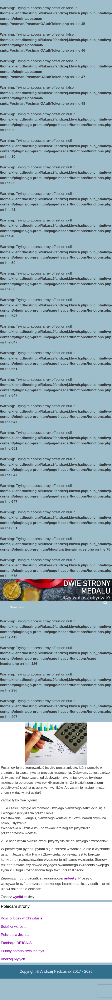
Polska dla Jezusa (15, 935)
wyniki (18, 897)
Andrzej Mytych (13, 959)
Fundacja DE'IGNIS (16, 943)
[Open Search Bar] (105, 603)
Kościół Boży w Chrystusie (21, 918)
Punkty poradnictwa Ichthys (22, 951)
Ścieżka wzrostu (13, 927)
